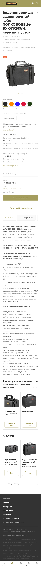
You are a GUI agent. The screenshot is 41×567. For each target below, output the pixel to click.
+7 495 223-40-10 (9, 183)
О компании (8, 510)
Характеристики (26, 218)
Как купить (8, 507)
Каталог (6, 499)
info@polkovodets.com (12, 189)
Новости (6, 503)
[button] (33, 387)
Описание (9, 218)
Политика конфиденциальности (15, 535)
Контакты (7, 514)
